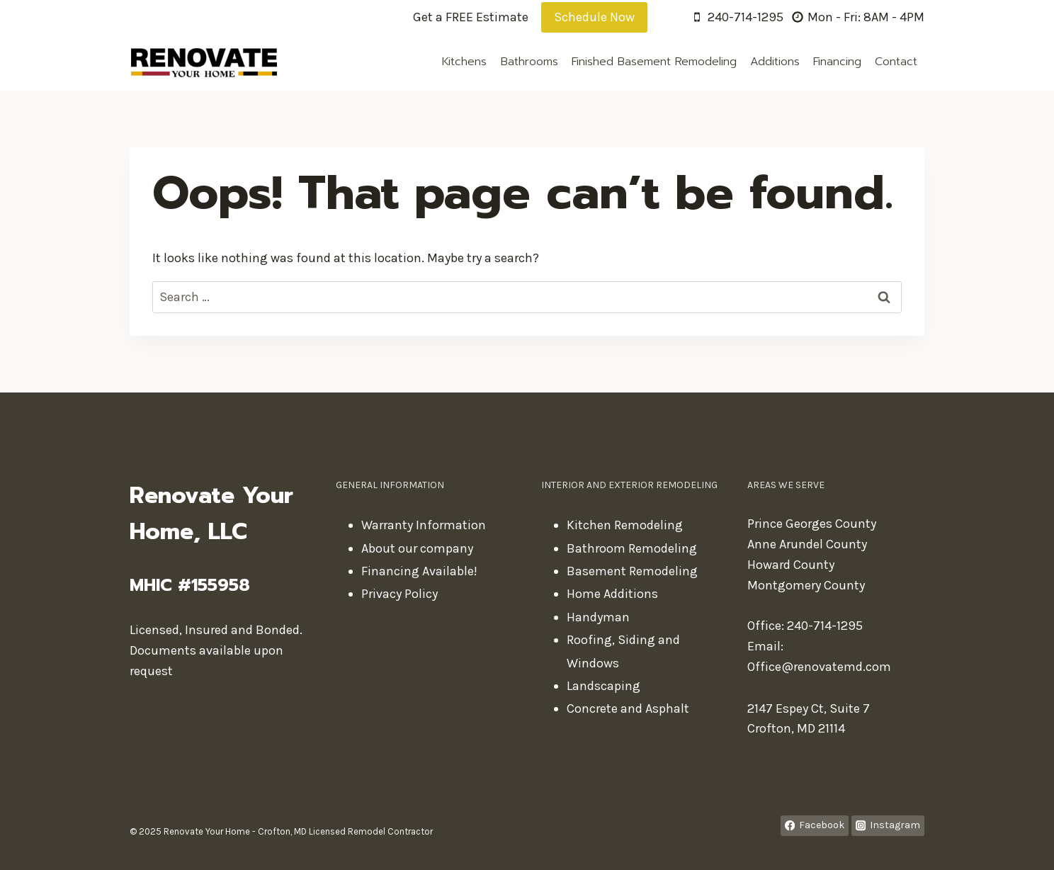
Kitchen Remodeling (625, 525)
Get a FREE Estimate (470, 17)
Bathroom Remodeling (632, 548)
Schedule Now (594, 17)
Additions (775, 61)
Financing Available (417, 571)
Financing (837, 61)
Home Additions (612, 593)
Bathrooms (529, 61)
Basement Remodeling (632, 571)
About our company (417, 548)
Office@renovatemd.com (819, 666)
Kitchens (464, 61)
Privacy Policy (399, 593)
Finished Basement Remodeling (654, 61)
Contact (896, 61)
